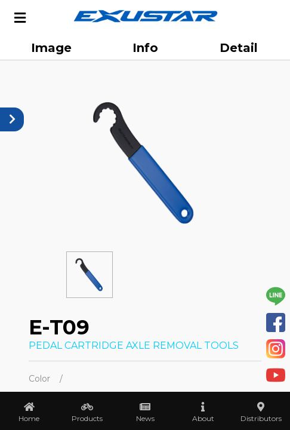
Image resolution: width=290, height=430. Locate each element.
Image (51, 48)
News (145, 418)
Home (28, 418)
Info (145, 48)
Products (87, 418)
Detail (239, 48)
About (203, 418)
